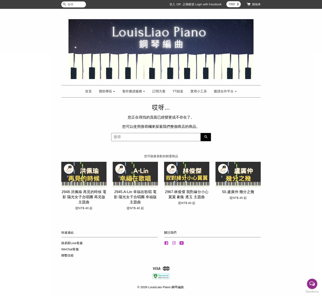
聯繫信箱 (67, 255)
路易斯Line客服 (72, 243)
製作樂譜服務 (133, 91)
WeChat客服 (70, 249)
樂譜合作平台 (225, 91)
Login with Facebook (208, 4)
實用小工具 (198, 91)
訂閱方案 (159, 91)
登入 (172, 4)
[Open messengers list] (312, 284)
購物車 (256, 4)
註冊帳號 (188, 4)
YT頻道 (178, 91)
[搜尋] (73, 4)
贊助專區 (107, 91)
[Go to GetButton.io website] (312, 291)
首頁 (88, 91)
